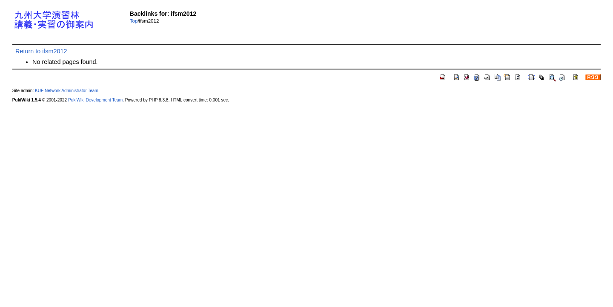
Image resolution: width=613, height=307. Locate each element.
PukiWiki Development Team (95, 100)
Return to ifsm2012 (41, 51)
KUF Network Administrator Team (66, 90)
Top (134, 20)
